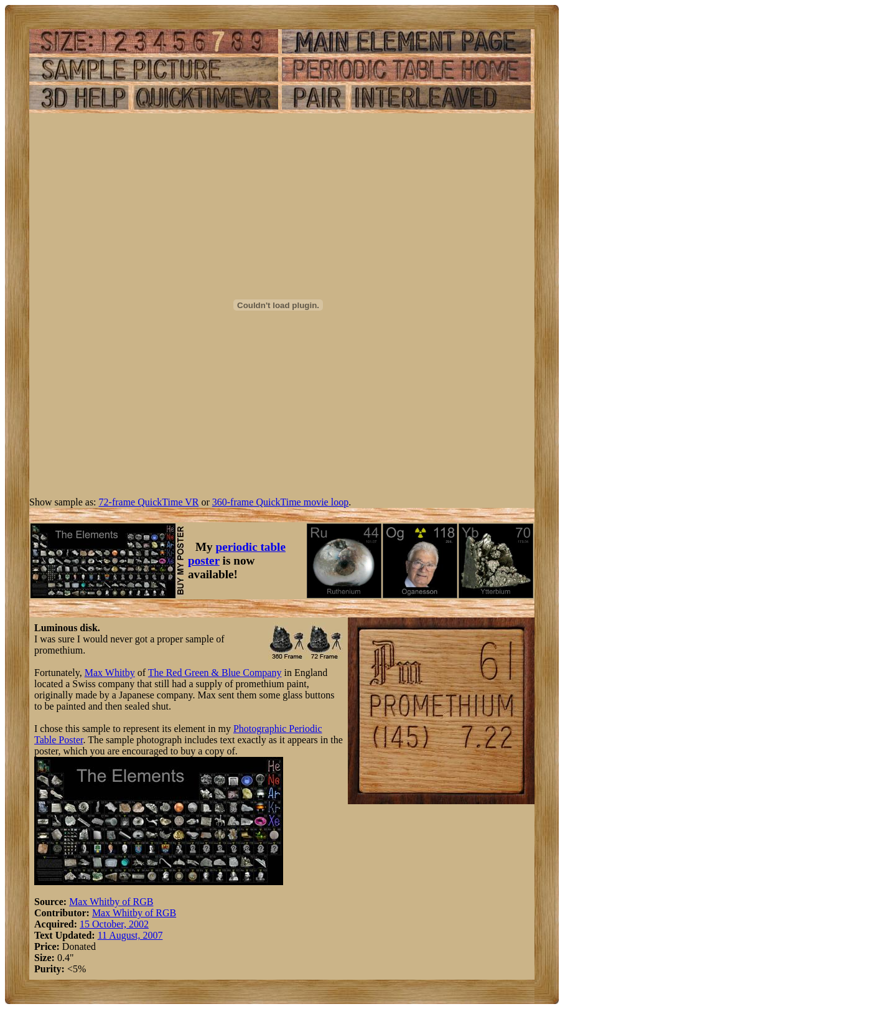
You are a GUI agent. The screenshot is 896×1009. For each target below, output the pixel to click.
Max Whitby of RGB (111, 901)
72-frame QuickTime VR (149, 502)
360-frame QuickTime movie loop (280, 502)
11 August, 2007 (130, 935)
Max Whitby (110, 672)
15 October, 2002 (114, 924)
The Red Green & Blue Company (215, 672)
